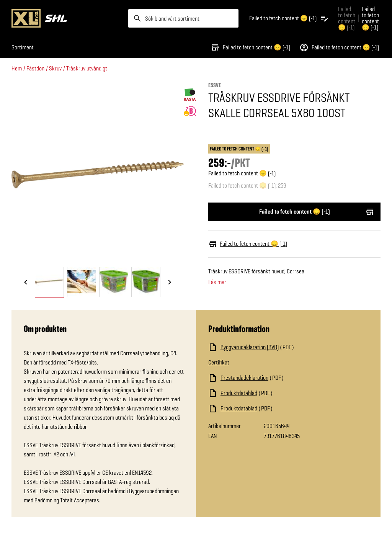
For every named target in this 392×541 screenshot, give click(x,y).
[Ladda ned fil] (284, 347)
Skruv (55, 68)
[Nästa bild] (169, 282)
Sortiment (22, 47)
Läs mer (217, 282)
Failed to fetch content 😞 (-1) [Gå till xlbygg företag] (346, 18)
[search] (183, 18)
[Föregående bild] (25, 282)
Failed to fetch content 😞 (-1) (250, 47)
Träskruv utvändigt (86, 68)
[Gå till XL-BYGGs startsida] (66, 18)
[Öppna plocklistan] (289, 18)
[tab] (49, 282)
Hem (16, 68)
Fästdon (35, 68)
